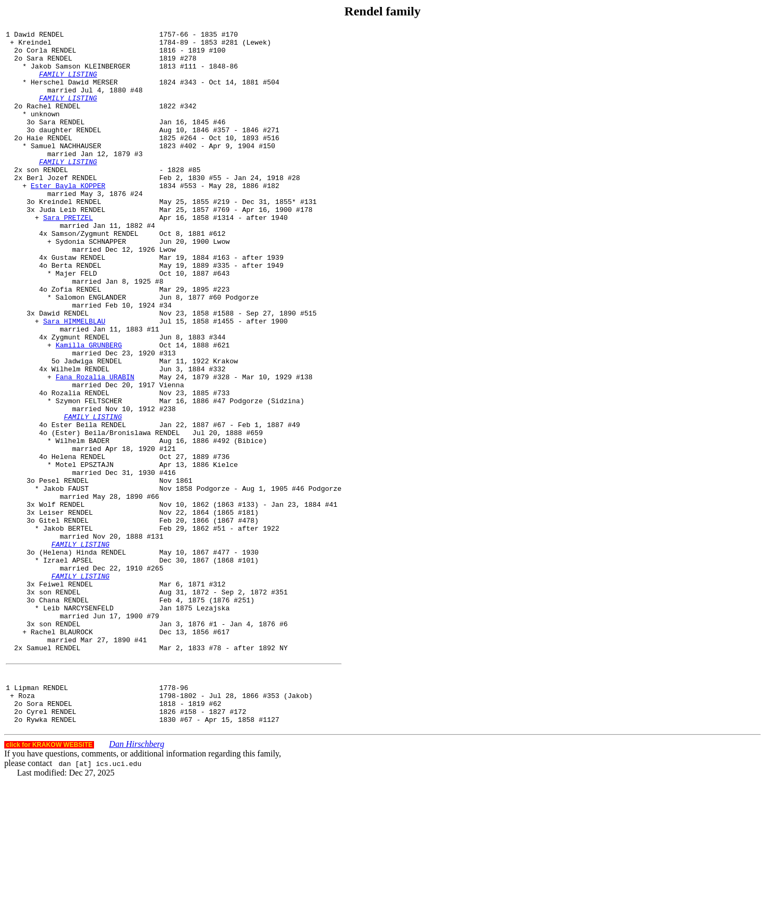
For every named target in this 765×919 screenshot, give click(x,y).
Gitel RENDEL (64, 619)
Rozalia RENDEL (80, 466)
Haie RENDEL (49, 160)
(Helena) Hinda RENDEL (82, 657)
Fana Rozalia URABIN (95, 447)
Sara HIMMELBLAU (74, 380)
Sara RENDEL (49, 64)
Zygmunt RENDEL (80, 399)
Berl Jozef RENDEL (62, 207)
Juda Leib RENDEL (72, 246)
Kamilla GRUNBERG (89, 408)
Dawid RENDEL (64, 370)
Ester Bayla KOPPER (68, 217)
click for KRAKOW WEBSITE (49, 882)
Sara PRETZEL (68, 255)
